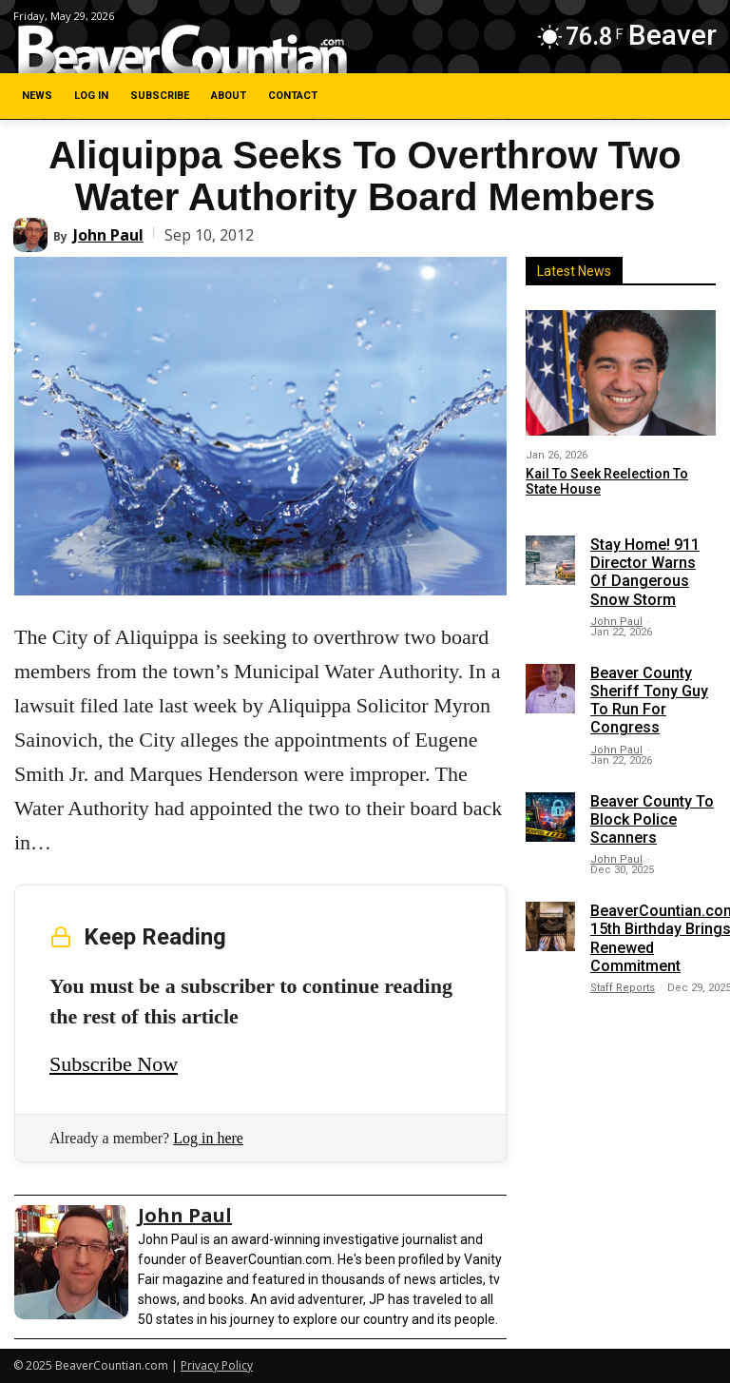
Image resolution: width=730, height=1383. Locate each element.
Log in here (208, 1138)
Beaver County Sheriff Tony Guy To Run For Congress (649, 700)
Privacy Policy (217, 1365)
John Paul (108, 235)
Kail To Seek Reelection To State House (607, 481)
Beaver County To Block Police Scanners (652, 819)
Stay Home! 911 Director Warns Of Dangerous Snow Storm (645, 572)
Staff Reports (622, 988)
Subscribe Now (113, 1064)
